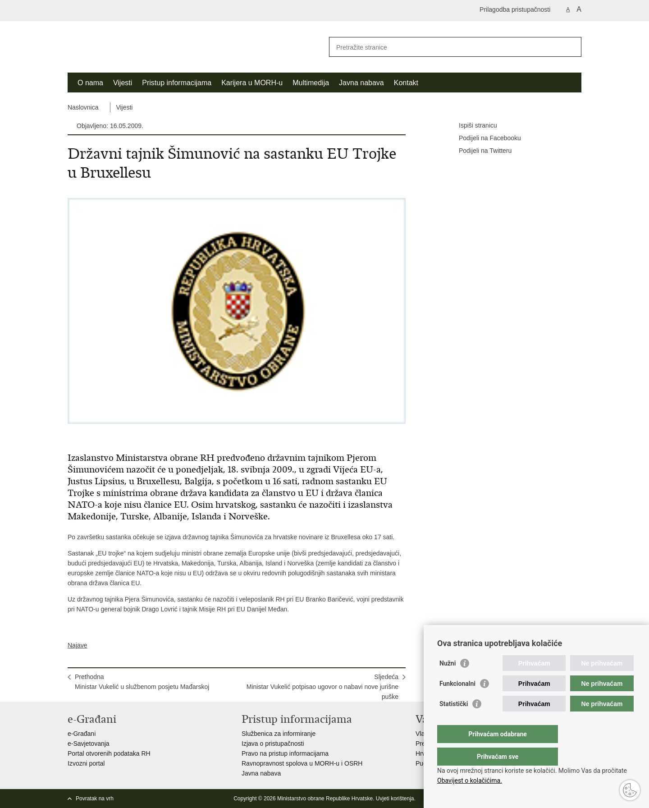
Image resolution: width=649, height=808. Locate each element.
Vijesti (122, 83)
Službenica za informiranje (278, 733)
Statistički (453, 721)
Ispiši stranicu (471, 126)
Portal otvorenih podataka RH (109, 753)
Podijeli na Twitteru (479, 151)
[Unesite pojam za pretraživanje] (445, 47)
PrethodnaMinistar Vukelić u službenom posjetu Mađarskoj (142, 681)
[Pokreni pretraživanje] (571, 47)
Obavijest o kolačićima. (469, 780)
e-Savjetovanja (89, 743)
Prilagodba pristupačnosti (515, 9)
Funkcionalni (457, 701)
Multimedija (311, 83)
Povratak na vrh (95, 798)
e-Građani (82, 733)
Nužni (447, 681)
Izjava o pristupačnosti (273, 743)
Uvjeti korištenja (395, 798)
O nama (90, 83)
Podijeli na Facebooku (483, 138)
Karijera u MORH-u (252, 83)
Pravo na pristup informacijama (285, 753)
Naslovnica (83, 107)
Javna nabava (361, 83)
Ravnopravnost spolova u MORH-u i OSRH (302, 763)
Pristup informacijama (176, 83)
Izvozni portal (86, 763)
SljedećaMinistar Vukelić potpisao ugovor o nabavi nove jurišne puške (322, 686)
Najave (77, 645)
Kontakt (406, 83)
